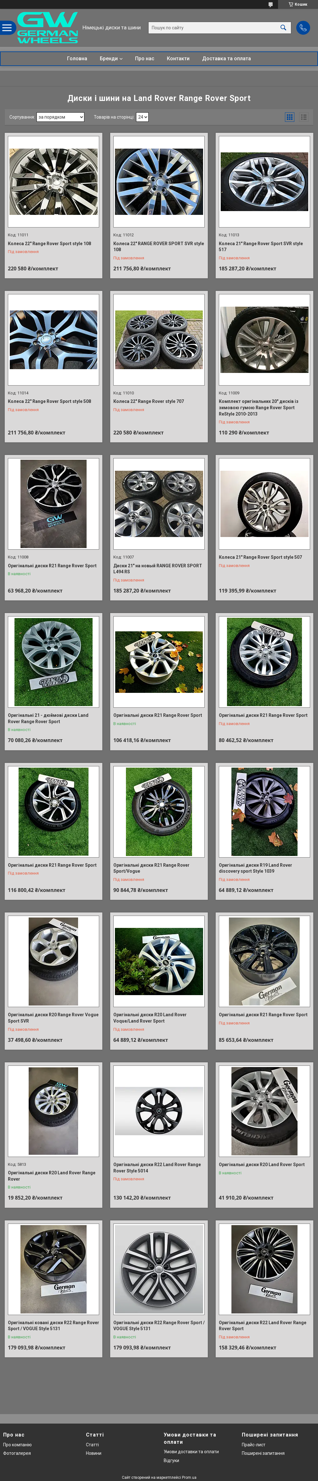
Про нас (144, 59)
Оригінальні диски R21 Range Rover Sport (52, 565)
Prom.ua (189, 1477)
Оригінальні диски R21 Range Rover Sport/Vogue (151, 868)
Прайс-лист (253, 1444)
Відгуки (171, 1460)
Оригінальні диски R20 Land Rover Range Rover (51, 1176)
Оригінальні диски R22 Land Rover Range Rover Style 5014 (157, 1167)
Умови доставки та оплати (191, 1451)
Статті (92, 1444)
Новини (93, 1453)
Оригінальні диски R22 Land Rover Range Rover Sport (262, 1325)
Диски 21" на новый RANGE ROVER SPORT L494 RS (157, 569)
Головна (77, 59)
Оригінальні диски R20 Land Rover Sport (262, 1164)
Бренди (109, 59)
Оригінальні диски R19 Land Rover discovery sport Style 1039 (255, 868)
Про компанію (17, 1444)
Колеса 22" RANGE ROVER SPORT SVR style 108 (158, 246)
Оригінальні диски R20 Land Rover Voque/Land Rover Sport (150, 1018)
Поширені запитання (263, 1453)
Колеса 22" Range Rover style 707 (148, 401)
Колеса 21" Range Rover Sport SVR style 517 (261, 246)
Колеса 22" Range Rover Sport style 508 (49, 401)
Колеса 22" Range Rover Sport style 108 (49, 243)
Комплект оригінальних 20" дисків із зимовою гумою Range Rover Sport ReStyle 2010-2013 (258, 407)
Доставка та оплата (226, 59)
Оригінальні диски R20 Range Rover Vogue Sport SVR (53, 1018)
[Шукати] (283, 27)
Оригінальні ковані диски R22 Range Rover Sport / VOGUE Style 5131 (53, 1325)
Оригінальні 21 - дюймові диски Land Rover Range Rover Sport (48, 718)
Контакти (178, 59)
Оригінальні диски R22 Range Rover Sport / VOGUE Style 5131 (159, 1325)
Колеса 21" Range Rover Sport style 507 (260, 557)
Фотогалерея (17, 1453)
